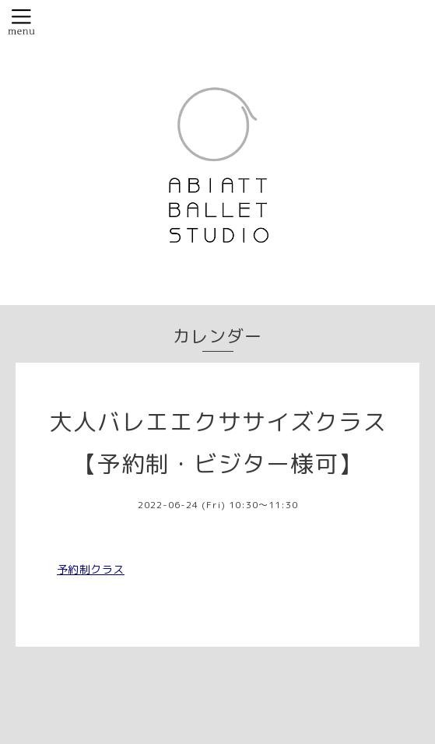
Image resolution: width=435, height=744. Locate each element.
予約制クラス (91, 569)
